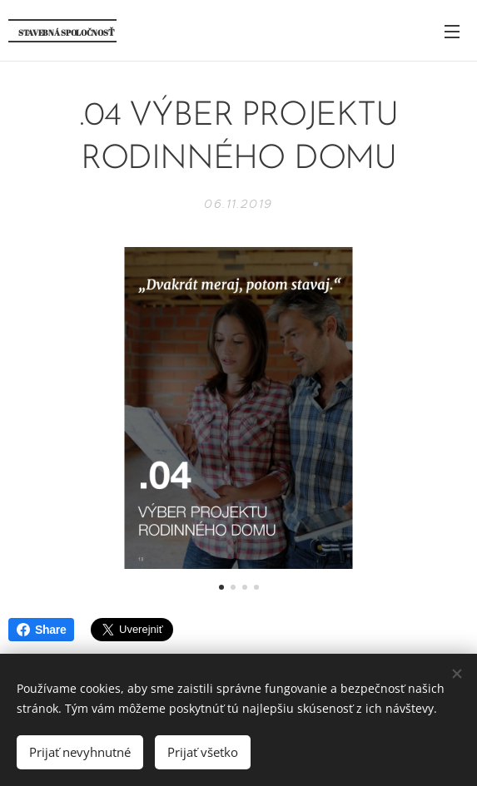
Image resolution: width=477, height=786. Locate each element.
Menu (452, 31)
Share (41, 629)
